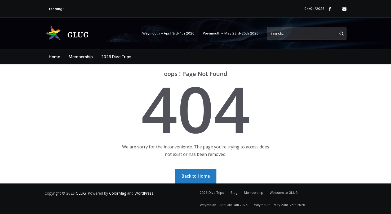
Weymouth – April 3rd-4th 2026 (168, 33)
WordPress (144, 193)
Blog (234, 193)
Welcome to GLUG (284, 193)
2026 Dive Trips (116, 56)
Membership (81, 56)
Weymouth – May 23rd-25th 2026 (231, 33)
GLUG (78, 35)
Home (54, 56)
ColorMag (117, 193)
